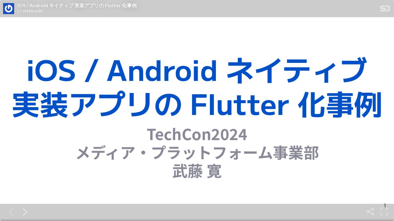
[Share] (370, 211)
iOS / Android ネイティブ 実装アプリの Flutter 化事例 (77, 5)
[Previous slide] (10, 211)
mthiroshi (33, 11)
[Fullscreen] (384, 211)
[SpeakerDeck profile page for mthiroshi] (8, 9)
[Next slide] (24, 211)
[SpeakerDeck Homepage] (385, 10)
